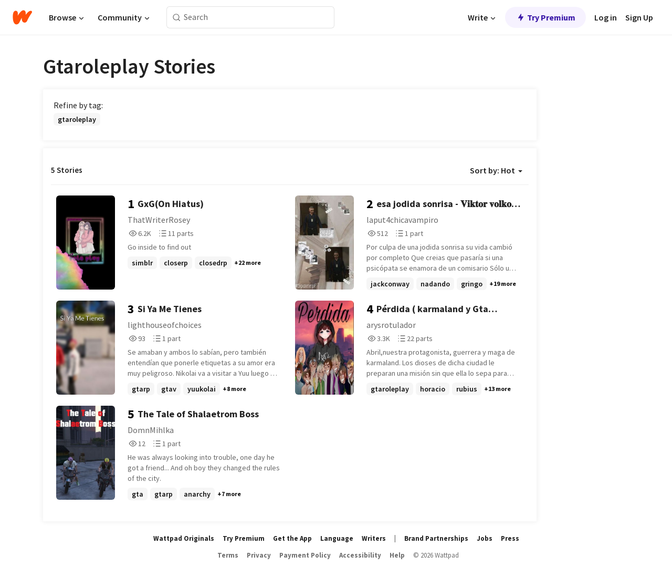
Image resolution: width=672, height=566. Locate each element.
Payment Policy (305, 555)
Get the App (292, 538)
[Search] (176, 17)
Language (336, 538)
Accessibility (360, 555)
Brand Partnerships (436, 538)
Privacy (259, 555)
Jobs (484, 538)
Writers (374, 538)
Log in (605, 17)
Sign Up (639, 17)
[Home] (22, 17)
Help (397, 555)
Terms (227, 555)
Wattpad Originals (183, 538)
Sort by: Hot (496, 170)
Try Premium (545, 17)
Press (510, 538)
